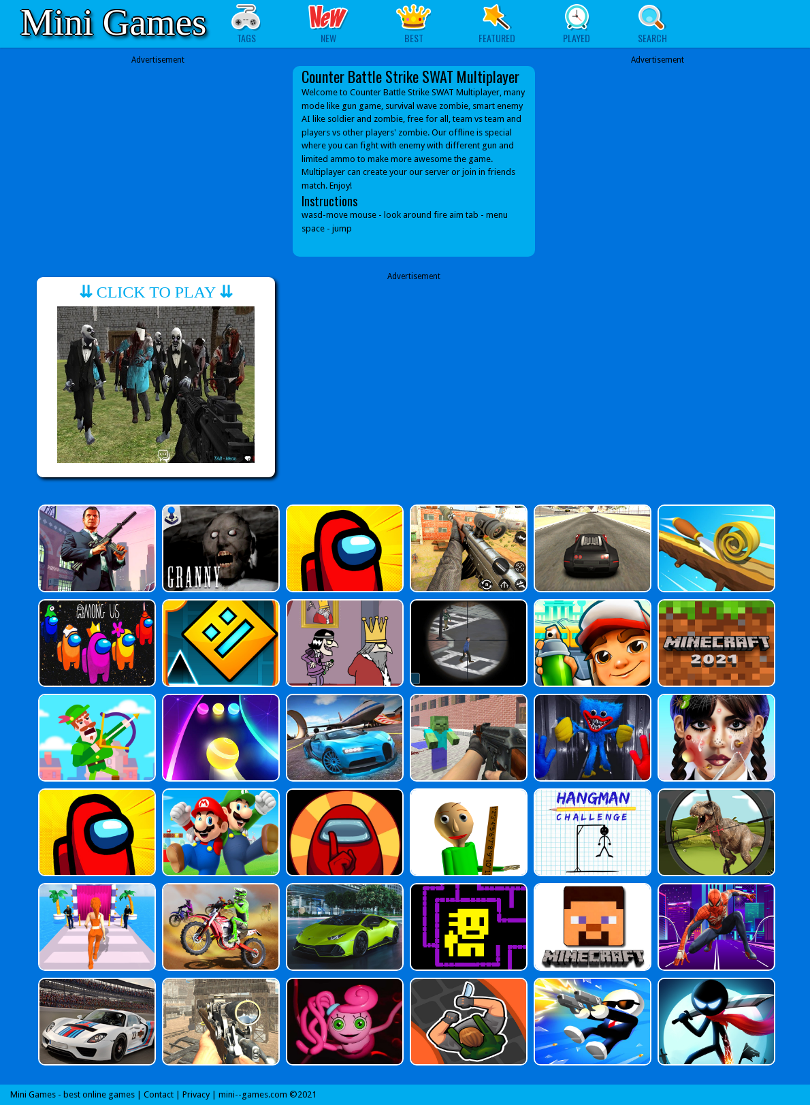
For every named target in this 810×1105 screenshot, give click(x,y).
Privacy (196, 1094)
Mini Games (113, 22)
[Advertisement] (158, 151)
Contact (159, 1094)
